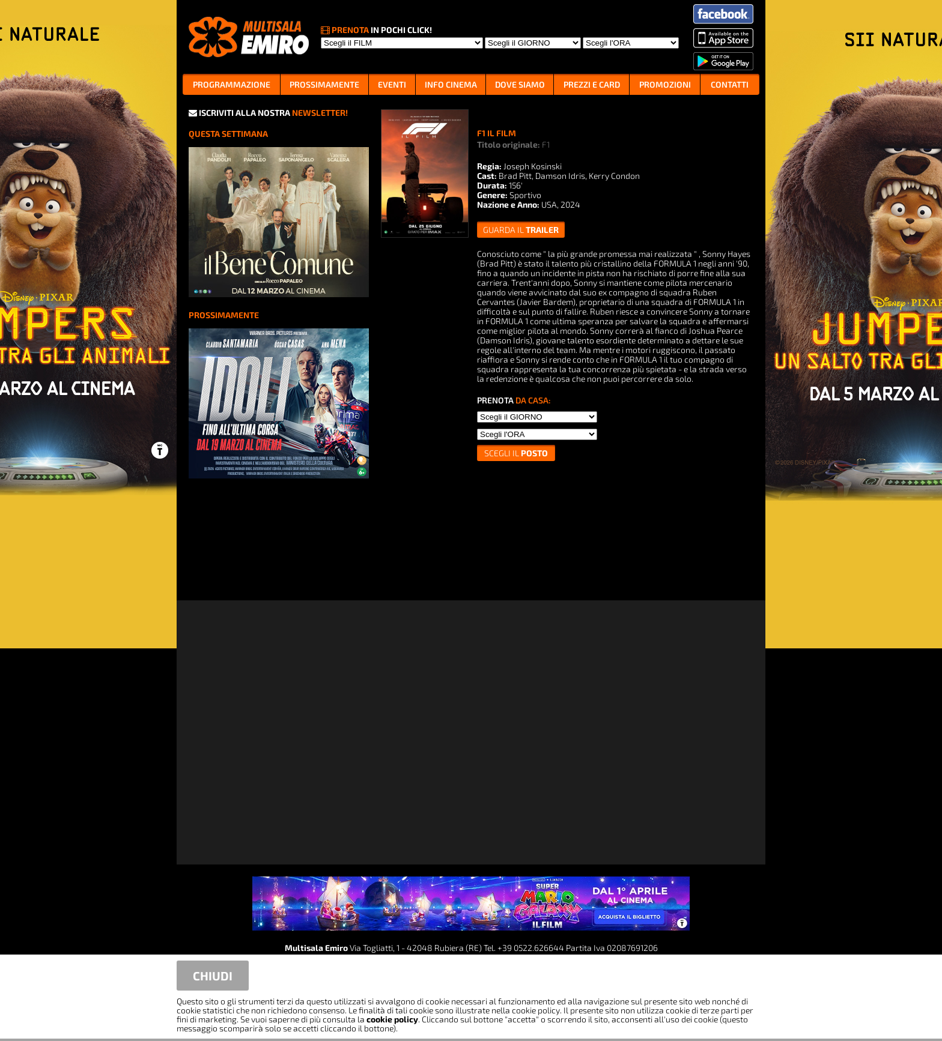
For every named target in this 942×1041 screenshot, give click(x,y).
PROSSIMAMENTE (324, 84)
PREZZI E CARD (592, 84)
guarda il (521, 230)
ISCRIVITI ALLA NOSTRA (268, 112)
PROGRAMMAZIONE (231, 84)
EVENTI (392, 84)
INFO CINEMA (451, 84)
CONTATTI (730, 84)
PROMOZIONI (665, 84)
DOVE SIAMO (520, 84)
